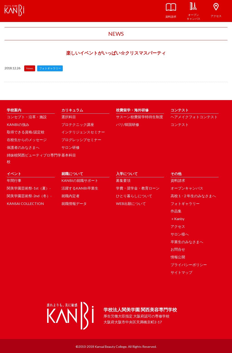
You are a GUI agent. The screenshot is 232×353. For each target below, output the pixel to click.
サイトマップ (181, 272)
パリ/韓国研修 (127, 124)
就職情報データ (74, 203)
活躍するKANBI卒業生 (79, 188)
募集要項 (123, 180)
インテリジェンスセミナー (83, 132)
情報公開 (178, 257)
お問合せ (178, 249)
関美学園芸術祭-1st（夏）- (29, 188)
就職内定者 (70, 196)
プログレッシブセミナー (81, 139)
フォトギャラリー (185, 203)
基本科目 (68, 155)
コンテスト (180, 124)
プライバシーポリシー (189, 264)
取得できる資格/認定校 (25, 132)
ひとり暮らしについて (134, 196)
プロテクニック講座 (77, 124)
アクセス (178, 226)
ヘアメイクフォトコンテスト (194, 117)
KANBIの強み (18, 124)
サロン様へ (180, 234)
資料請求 (178, 180)
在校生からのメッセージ (27, 139)
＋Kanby (177, 218)
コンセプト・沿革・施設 (27, 117)
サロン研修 (70, 147)
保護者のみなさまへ (23, 147)
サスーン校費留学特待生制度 (139, 117)
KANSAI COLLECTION (25, 203)
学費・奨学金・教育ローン (138, 188)
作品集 (176, 211)
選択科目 (68, 117)
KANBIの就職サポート (79, 180)
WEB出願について (131, 203)
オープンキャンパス (187, 188)
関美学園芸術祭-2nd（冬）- (29, 196)
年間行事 (14, 180)
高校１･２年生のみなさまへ (193, 196)
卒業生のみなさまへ (187, 242)
